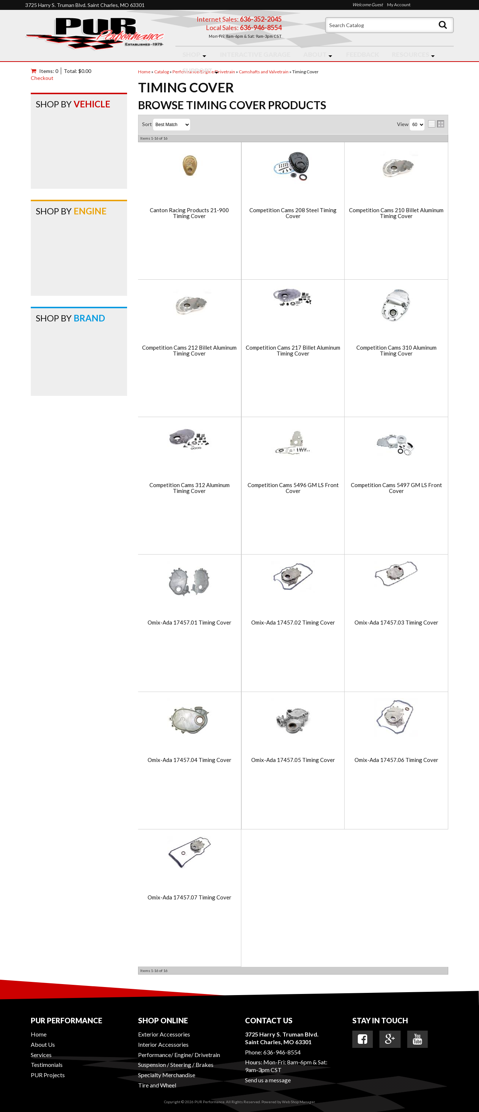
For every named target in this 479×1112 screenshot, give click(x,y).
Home (39, 1034)
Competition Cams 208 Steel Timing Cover (293, 213)
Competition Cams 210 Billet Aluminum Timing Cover (396, 213)
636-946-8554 (282, 1052)
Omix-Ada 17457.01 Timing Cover (189, 622)
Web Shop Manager (298, 1102)
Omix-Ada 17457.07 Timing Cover (189, 897)
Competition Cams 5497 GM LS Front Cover (396, 488)
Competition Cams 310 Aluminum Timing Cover (396, 351)
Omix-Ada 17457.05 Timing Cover (293, 760)
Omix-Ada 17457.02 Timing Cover (293, 622)
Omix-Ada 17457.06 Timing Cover (396, 760)
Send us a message (268, 1079)
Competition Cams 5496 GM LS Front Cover (293, 488)
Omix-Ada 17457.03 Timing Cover (396, 622)
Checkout (42, 78)
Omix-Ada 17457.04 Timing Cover (189, 760)
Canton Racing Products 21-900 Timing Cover (189, 213)
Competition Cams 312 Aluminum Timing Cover (189, 488)
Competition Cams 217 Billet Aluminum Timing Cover (293, 351)
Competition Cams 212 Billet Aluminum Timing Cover (189, 351)
